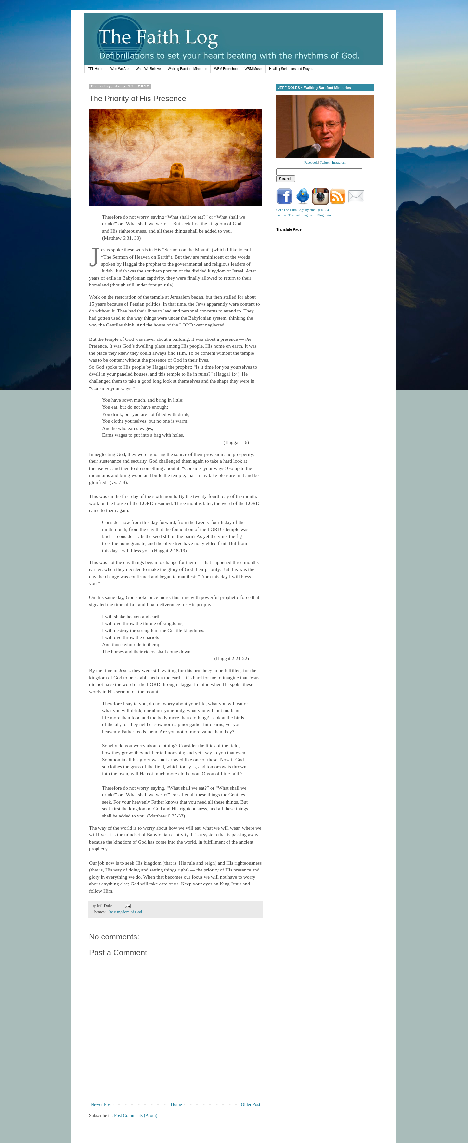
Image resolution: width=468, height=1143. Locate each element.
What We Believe (148, 69)
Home (176, 1104)
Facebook (311, 162)
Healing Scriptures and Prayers (291, 69)
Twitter (325, 162)
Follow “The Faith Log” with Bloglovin (303, 215)
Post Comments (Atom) (135, 1115)
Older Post (251, 1104)
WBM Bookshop (226, 69)
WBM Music (253, 69)
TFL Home (95, 69)
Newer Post (101, 1104)
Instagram (339, 162)
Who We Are (119, 69)
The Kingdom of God (124, 912)
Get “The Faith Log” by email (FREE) (302, 210)
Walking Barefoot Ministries (187, 69)
